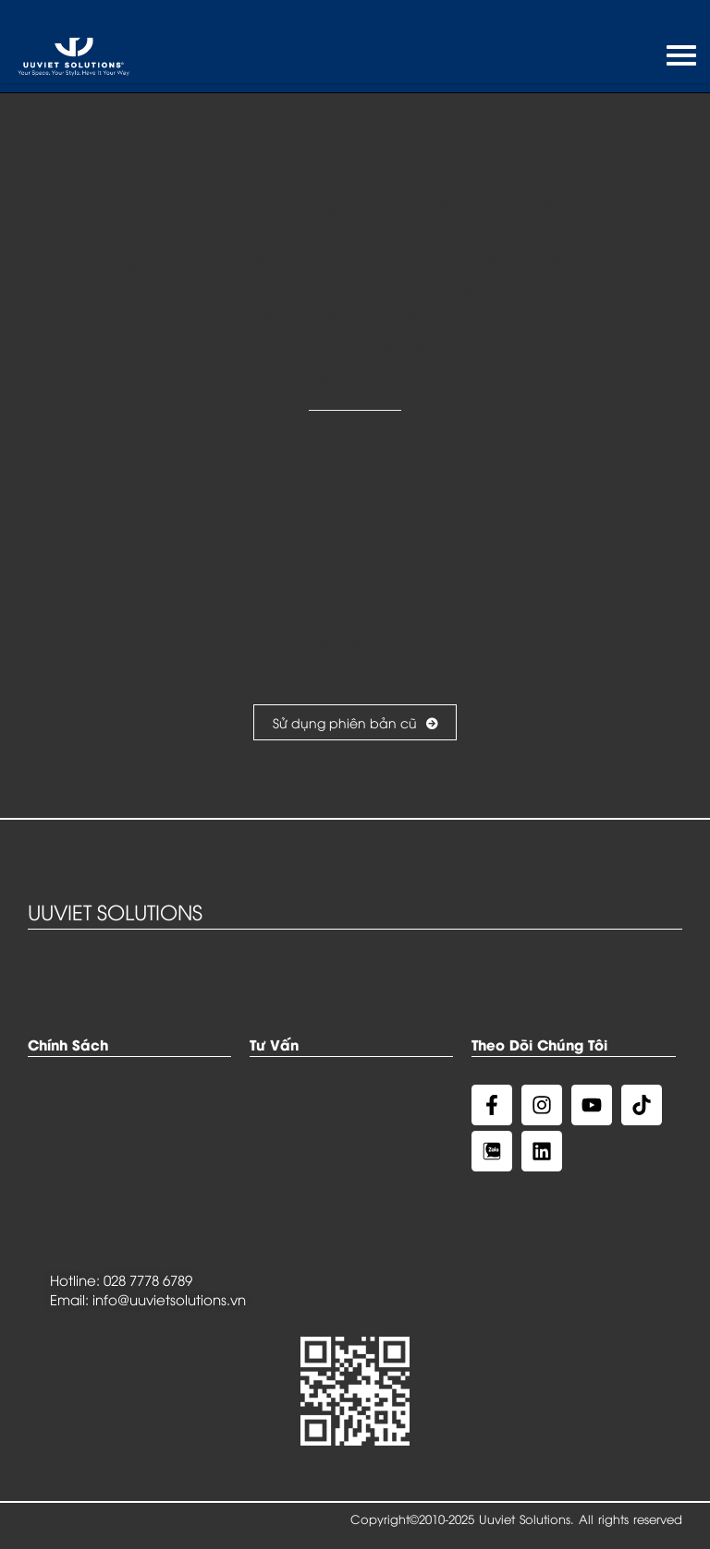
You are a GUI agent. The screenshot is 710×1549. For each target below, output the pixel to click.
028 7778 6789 (148, 1279)
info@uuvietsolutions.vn (169, 1299)
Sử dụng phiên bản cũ (355, 722)
